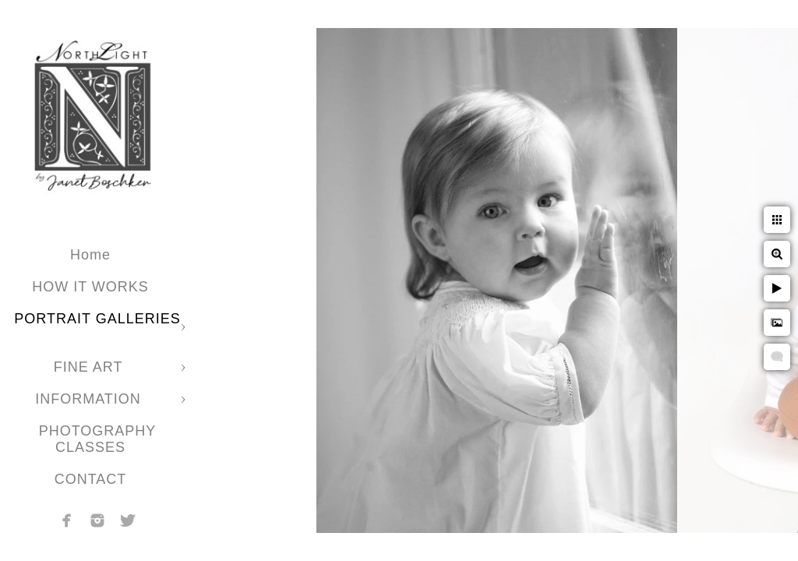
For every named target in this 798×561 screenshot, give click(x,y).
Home (90, 255)
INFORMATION (90, 399)
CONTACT (91, 479)
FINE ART (90, 367)
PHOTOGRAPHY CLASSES (98, 439)
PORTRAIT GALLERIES (97, 318)
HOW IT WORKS (90, 287)
